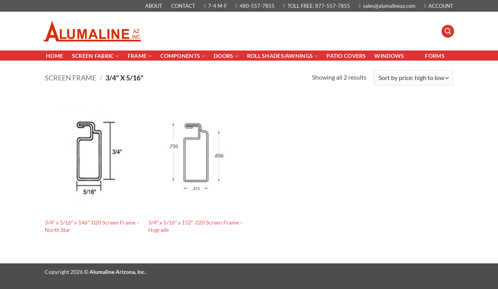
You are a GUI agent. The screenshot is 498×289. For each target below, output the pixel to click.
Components (182, 56)
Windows (389, 55)
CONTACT (183, 6)
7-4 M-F (215, 6)
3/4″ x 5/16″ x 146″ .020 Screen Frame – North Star (92, 226)
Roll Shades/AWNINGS (282, 56)
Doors (226, 56)
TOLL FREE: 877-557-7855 (316, 6)
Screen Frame (70, 77)
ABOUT (153, 6)
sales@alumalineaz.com (387, 6)
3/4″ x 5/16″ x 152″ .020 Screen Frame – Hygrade (195, 226)
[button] (448, 31)
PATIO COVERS (346, 55)
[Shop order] (413, 77)
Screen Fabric (95, 56)
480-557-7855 (255, 6)
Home (55, 55)
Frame (140, 56)
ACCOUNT (438, 6)
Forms (434, 55)
